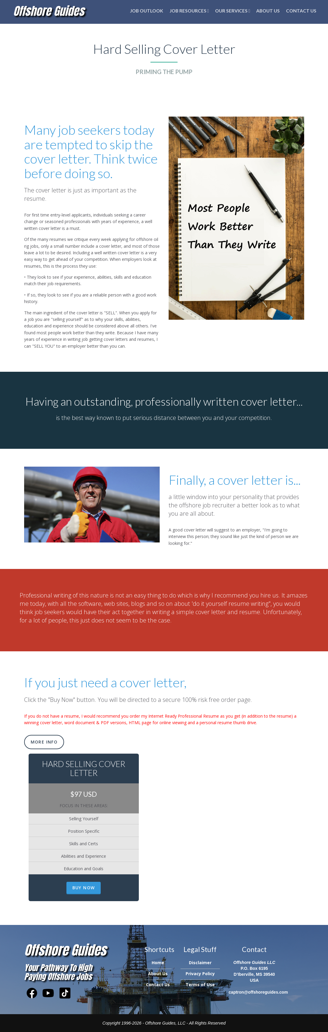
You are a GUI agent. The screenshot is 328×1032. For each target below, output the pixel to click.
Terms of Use (200, 984)
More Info (44, 742)
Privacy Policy (200, 973)
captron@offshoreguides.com (258, 992)
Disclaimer (200, 962)
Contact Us (301, 10)
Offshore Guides (48, 11)
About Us (268, 10)
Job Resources (189, 10)
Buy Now (83, 887)
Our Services (232, 10)
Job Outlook (146, 10)
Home (158, 962)
